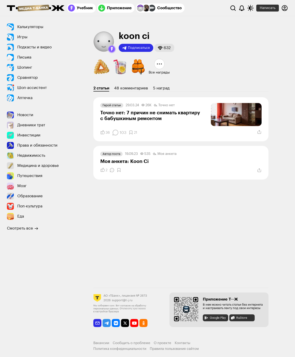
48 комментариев (131, 88)
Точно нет (164, 105)
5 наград (161, 88)
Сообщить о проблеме (131, 343)
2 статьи (101, 88)
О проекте (162, 343)
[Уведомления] (241, 8)
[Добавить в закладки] (132, 132)
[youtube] (134, 323)
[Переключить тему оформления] (250, 8)
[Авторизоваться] (284, 8)
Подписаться (136, 48)
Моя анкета (165, 154)
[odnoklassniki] (143, 323)
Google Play (215, 318)
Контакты (182, 343)
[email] (97, 323)
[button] (111, 49)
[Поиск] (233, 8)
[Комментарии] (119, 132)
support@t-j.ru (122, 300)
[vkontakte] (116, 323)
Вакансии (101, 343)
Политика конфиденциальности (119, 349)
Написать (267, 8)
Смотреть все (22, 228)
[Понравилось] (105, 132)
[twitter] (125, 323)
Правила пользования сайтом (174, 349)
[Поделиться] (259, 132)
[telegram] (107, 323)
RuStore (238, 318)
